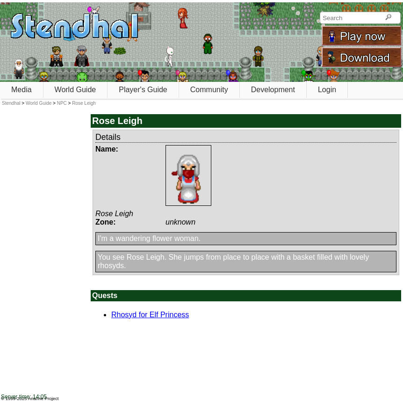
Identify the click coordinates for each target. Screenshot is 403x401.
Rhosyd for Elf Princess (150, 315)
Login (327, 90)
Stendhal (11, 103)
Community (209, 90)
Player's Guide (143, 90)
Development (273, 90)
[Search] (388, 18)
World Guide (75, 90)
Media (21, 90)
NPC (62, 103)
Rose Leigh (84, 103)
